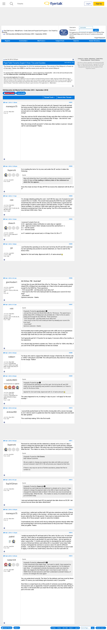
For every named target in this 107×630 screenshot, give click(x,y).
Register (72, 37)
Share (16, 627)
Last (77, 628)
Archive (86, 58)
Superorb (11, 170)
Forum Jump (100, 628)
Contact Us (81, 58)
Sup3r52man (11, 484)
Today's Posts (59, 41)
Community (23, 41)
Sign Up (99, 4)
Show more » (53, 83)
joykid (11, 536)
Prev (59, 628)
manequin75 (11, 106)
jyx (11, 248)
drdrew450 (12, 412)
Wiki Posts (41, 41)
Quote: (24, 175)
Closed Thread (6, 627)
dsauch (11, 223)
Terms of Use (100, 32)
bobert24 (11, 560)
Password (72, 30)
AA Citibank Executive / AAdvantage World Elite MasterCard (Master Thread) (26, 74)
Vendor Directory (94, 41)
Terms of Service (95, 60)
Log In (88, 4)
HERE (22, 68)
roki (11, 200)
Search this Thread (64, 97)
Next (71, 628)
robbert (11, 357)
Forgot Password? (100, 37)
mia (73, 62)
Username (73, 27)
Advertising (92, 58)
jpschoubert (11, 282)
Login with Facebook (64, 32)
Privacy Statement (85, 60)
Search (76, 41)
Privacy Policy (76, 34)
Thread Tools (48, 97)
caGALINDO (11, 380)
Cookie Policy (99, 58)
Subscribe (21, 93)
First (53, 628)
